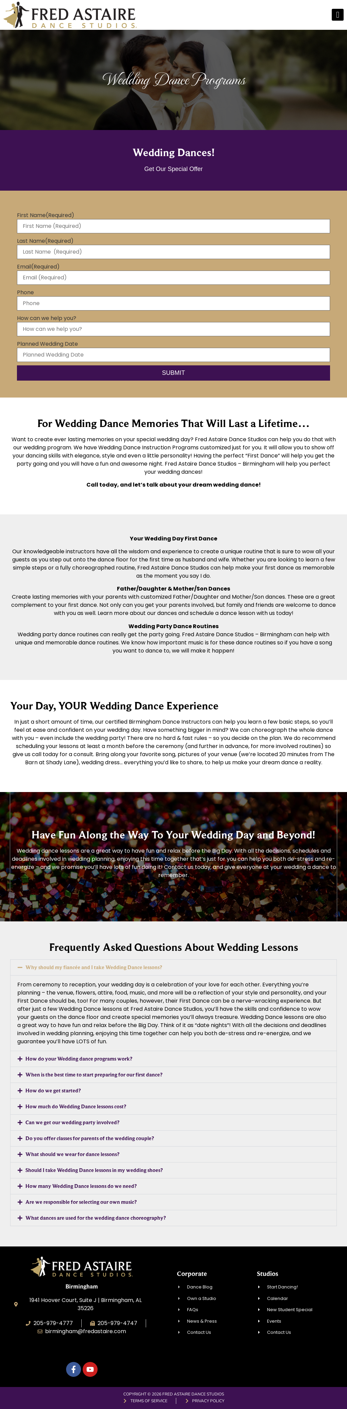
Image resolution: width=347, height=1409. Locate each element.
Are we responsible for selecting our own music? (81, 1202)
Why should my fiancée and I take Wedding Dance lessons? (93, 967)
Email (38, 267)
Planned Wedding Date (47, 344)
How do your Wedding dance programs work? (78, 1058)
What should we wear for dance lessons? (72, 1154)
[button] (173, 967)
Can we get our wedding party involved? (72, 1122)
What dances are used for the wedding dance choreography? (95, 1218)
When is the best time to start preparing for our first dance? (93, 1074)
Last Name (45, 241)
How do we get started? (53, 1090)
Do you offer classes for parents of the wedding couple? (89, 1138)
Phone (25, 292)
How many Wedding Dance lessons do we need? (81, 1186)
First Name (45, 215)
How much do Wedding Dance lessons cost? (75, 1106)
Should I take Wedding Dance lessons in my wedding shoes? (94, 1170)
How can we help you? (46, 318)
